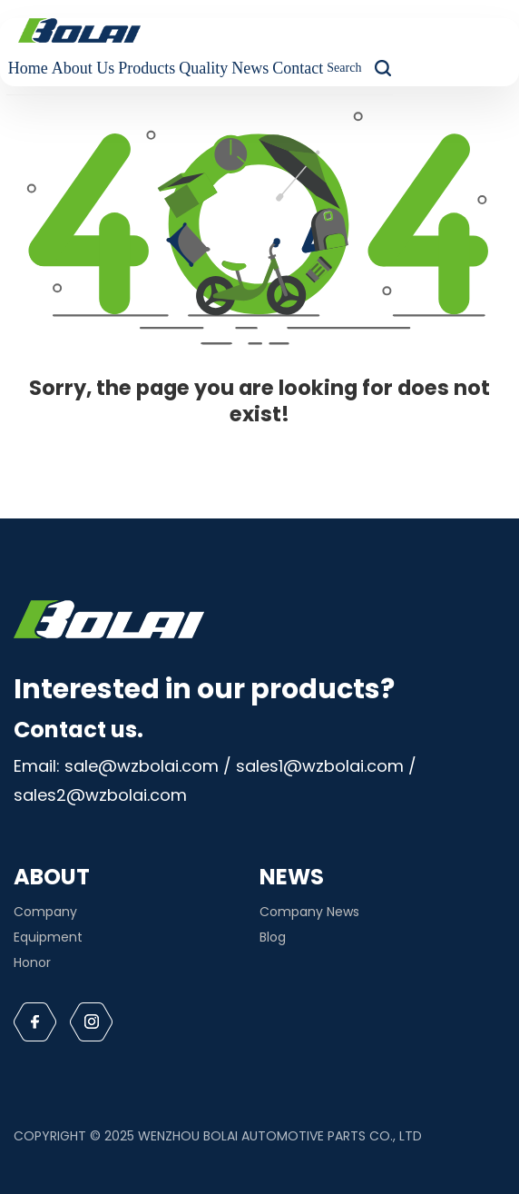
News (250, 68)
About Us (83, 68)
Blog (273, 937)
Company (45, 912)
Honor (32, 962)
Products (146, 68)
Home (28, 68)
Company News (309, 912)
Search (344, 67)
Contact (297, 68)
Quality (203, 68)
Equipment (48, 937)
